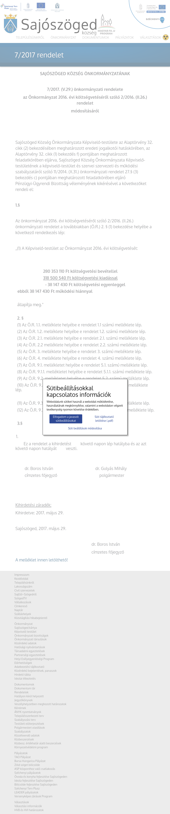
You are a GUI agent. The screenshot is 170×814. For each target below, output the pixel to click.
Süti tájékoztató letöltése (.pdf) (104, 418)
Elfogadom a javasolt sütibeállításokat (66, 418)
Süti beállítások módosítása (85, 428)
